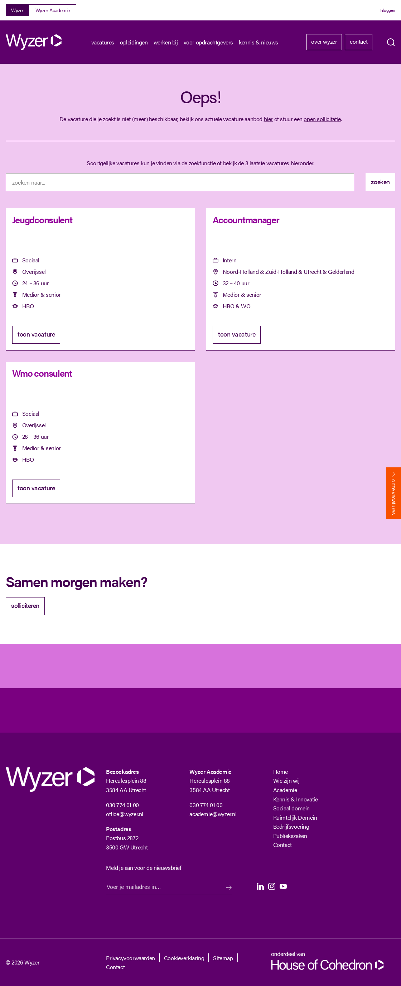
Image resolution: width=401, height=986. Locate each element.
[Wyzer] (34, 42)
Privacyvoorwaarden (130, 958)
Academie (285, 790)
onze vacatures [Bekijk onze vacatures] (394, 497)
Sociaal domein (291, 808)
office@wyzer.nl (124, 814)
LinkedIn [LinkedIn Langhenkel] (260, 886)
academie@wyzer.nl (212, 814)
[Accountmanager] (300, 279)
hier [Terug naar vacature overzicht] (268, 119)
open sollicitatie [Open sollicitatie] (322, 119)
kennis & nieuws (258, 42)
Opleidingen (134, 42)
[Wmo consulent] (100, 433)
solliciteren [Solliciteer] (25, 605)
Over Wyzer (324, 41)
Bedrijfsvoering (291, 826)
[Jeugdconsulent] (100, 279)
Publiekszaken (290, 836)
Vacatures (102, 42)
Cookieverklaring (184, 958)
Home (280, 771)
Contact (358, 41)
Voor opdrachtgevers (208, 42)
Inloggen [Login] (387, 10)
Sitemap (223, 958)
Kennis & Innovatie (295, 799)
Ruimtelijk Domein (295, 817)
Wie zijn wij (286, 780)
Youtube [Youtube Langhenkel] (283, 886)
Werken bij (166, 42)
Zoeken (391, 42)
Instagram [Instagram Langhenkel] (271, 886)
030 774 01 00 (122, 805)
